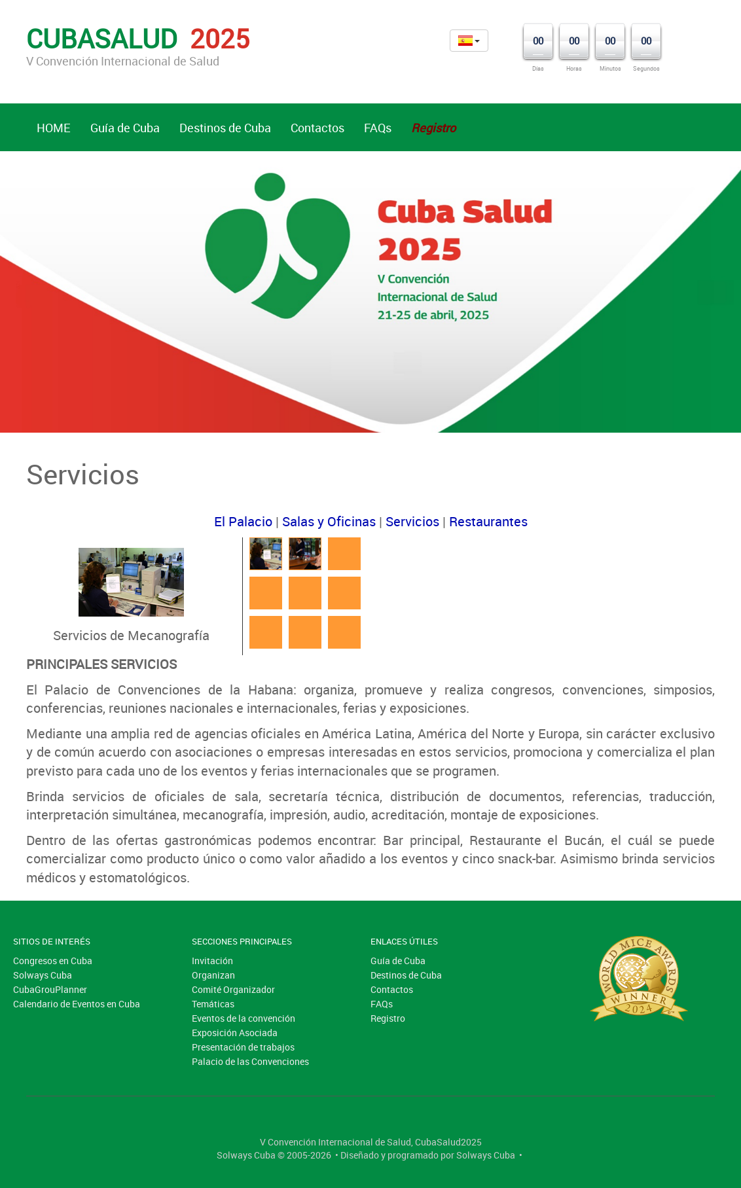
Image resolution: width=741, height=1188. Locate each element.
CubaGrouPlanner (50, 989)
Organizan (213, 975)
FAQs (377, 127)
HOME (54, 127)
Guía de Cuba (125, 127)
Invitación (212, 960)
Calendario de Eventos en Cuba (76, 1004)
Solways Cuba (42, 975)
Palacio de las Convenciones (250, 1061)
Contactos (317, 127)
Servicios (412, 521)
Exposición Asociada (235, 1032)
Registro (387, 1018)
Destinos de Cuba (225, 127)
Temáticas (213, 1004)
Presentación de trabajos (243, 1047)
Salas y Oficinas (329, 521)
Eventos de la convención (243, 1018)
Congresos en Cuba (52, 960)
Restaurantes (488, 521)
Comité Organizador (233, 989)
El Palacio (243, 521)
